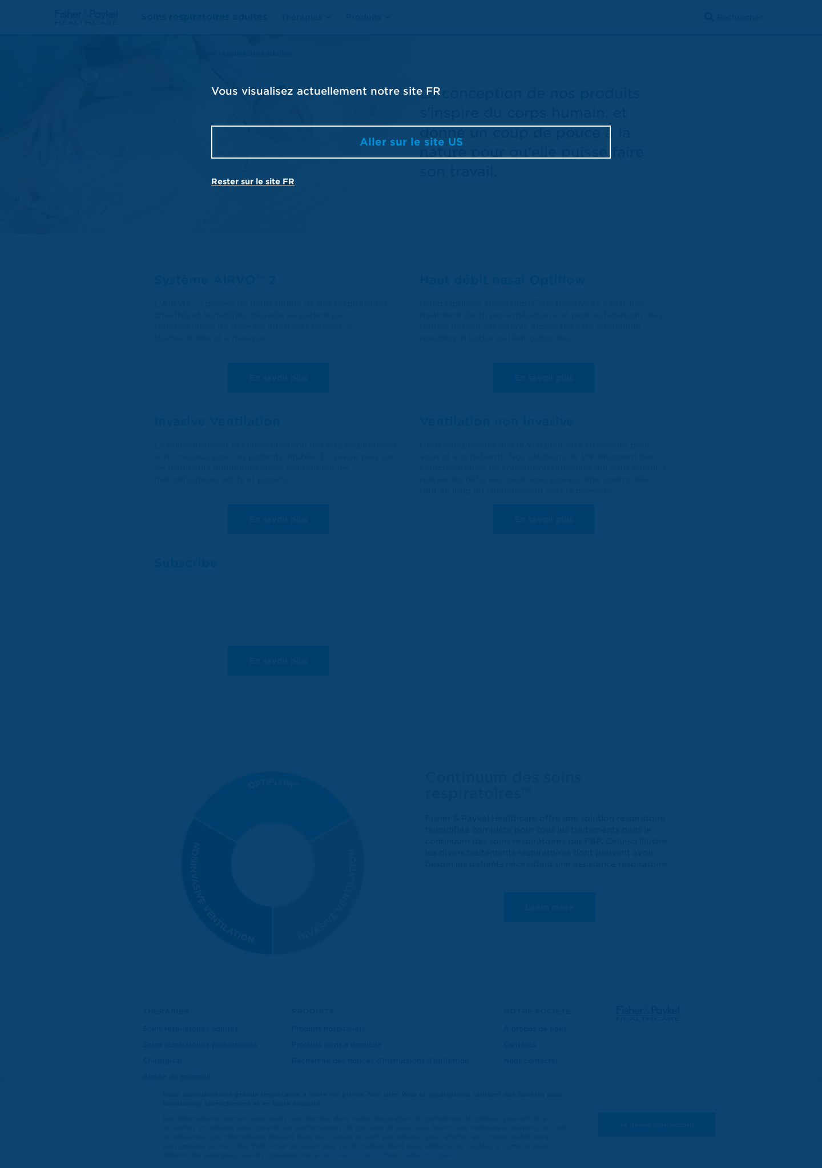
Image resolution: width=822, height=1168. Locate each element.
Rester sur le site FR (253, 181)
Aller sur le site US (411, 142)
